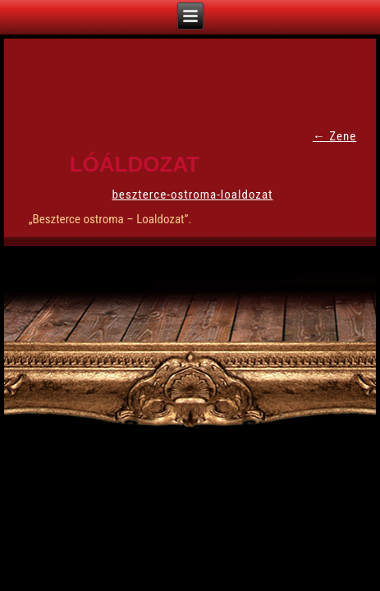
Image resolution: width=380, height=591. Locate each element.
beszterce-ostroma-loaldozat (192, 194)
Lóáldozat (134, 164)
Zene (334, 136)
